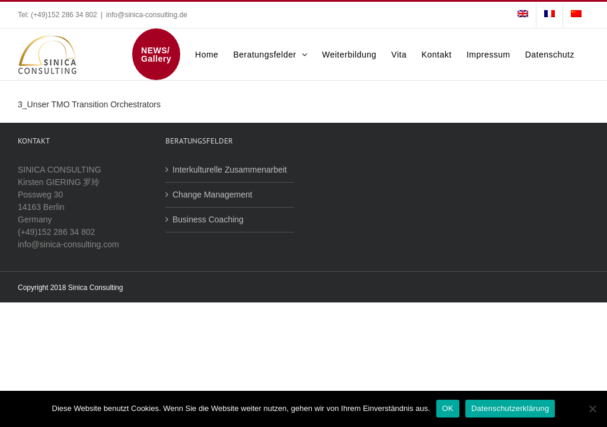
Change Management (212, 194)
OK (447, 408)
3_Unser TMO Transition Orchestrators (89, 104)
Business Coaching (208, 219)
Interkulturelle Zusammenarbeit (229, 169)
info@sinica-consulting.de (146, 15)
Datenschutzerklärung (510, 408)
